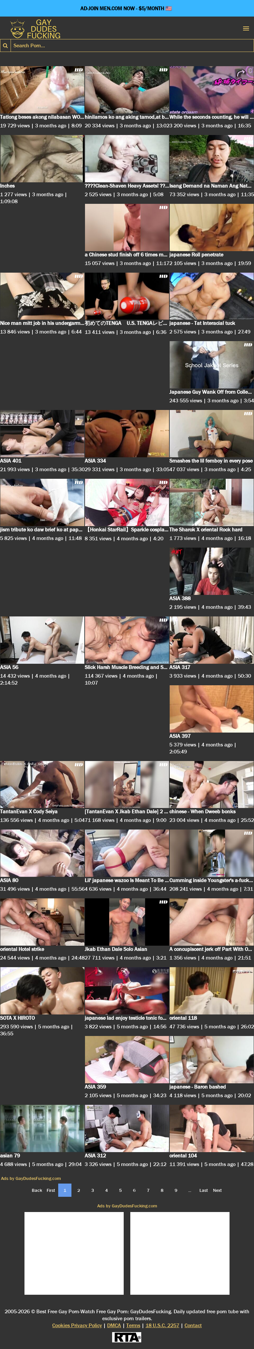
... (189, 1190)
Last (203, 1190)
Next (217, 1190)
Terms (133, 1325)
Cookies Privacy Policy (77, 1325)
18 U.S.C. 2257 (162, 1325)
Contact (193, 1325)
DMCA (114, 1325)
